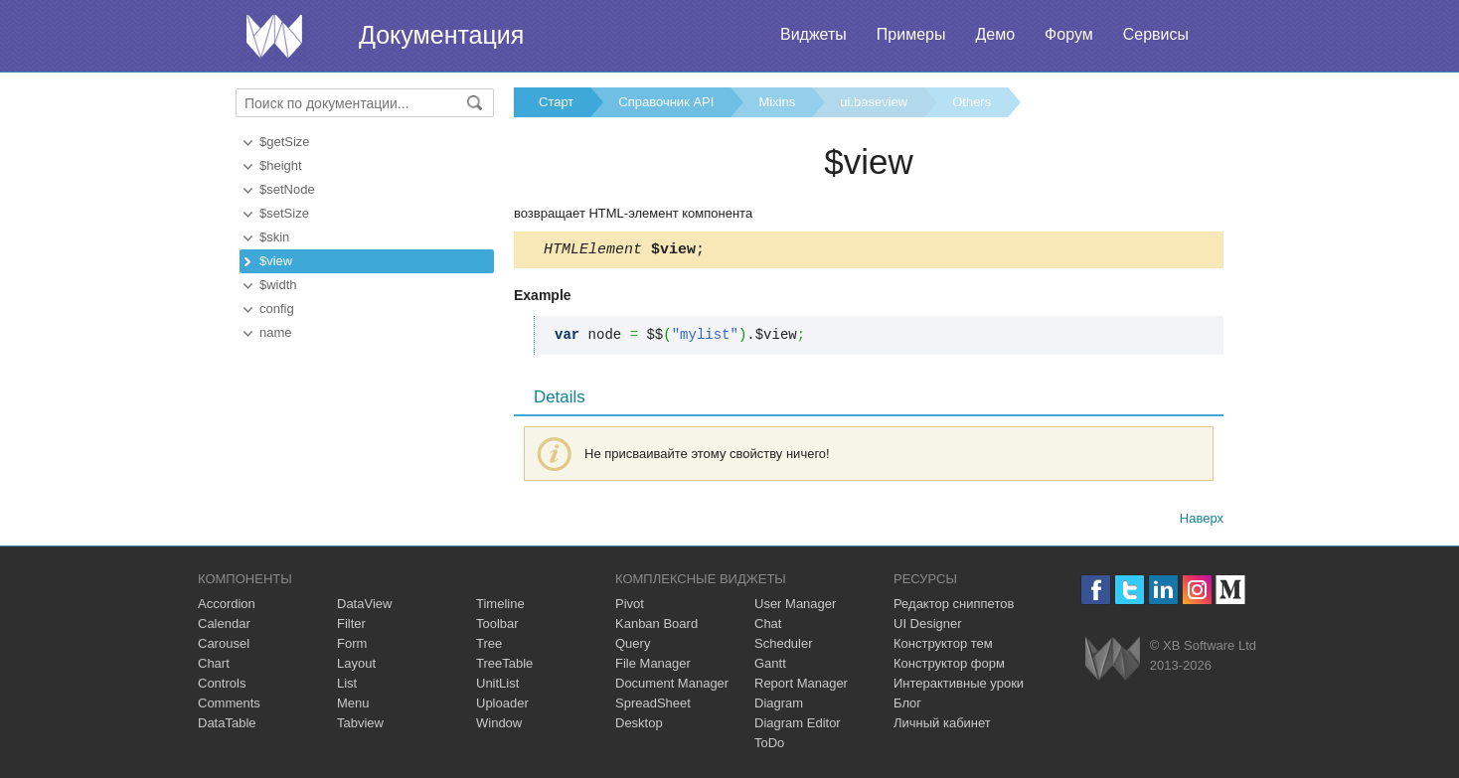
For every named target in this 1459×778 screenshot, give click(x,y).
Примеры (911, 34)
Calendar (224, 626)
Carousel (223, 646)
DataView (364, 606)
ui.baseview (873, 101)
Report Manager (801, 686)
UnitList (497, 686)
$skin (274, 237)
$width (278, 284)
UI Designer (927, 626)
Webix (1112, 661)
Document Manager (672, 686)
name (275, 332)
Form (352, 646)
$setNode (287, 189)
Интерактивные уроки (958, 686)
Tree (489, 646)
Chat (767, 626)
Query (632, 646)
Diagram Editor (797, 725)
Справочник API (666, 101)
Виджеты (813, 34)
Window (499, 725)
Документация (441, 35)
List (347, 686)
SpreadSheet (653, 706)
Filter (351, 626)
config (276, 308)
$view (275, 260)
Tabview (360, 725)
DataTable (227, 725)
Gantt (770, 666)
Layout (356, 666)
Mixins (776, 101)
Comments (229, 706)
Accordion (226, 606)
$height (280, 165)
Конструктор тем (943, 646)
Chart (214, 666)
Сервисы (1156, 34)
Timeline (500, 606)
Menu (353, 706)
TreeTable (504, 666)
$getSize (284, 141)
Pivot (629, 606)
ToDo (769, 745)
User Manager (795, 606)
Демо (995, 34)
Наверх (1201, 521)
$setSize (284, 213)
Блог (907, 706)
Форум (1069, 34)
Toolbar (497, 626)
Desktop (639, 725)
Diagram (778, 706)
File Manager (653, 666)
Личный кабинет (942, 725)
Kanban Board (656, 626)
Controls (221, 686)
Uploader (502, 706)
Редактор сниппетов (953, 606)
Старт (556, 101)
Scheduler (783, 646)
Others (971, 101)
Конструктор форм (949, 666)
